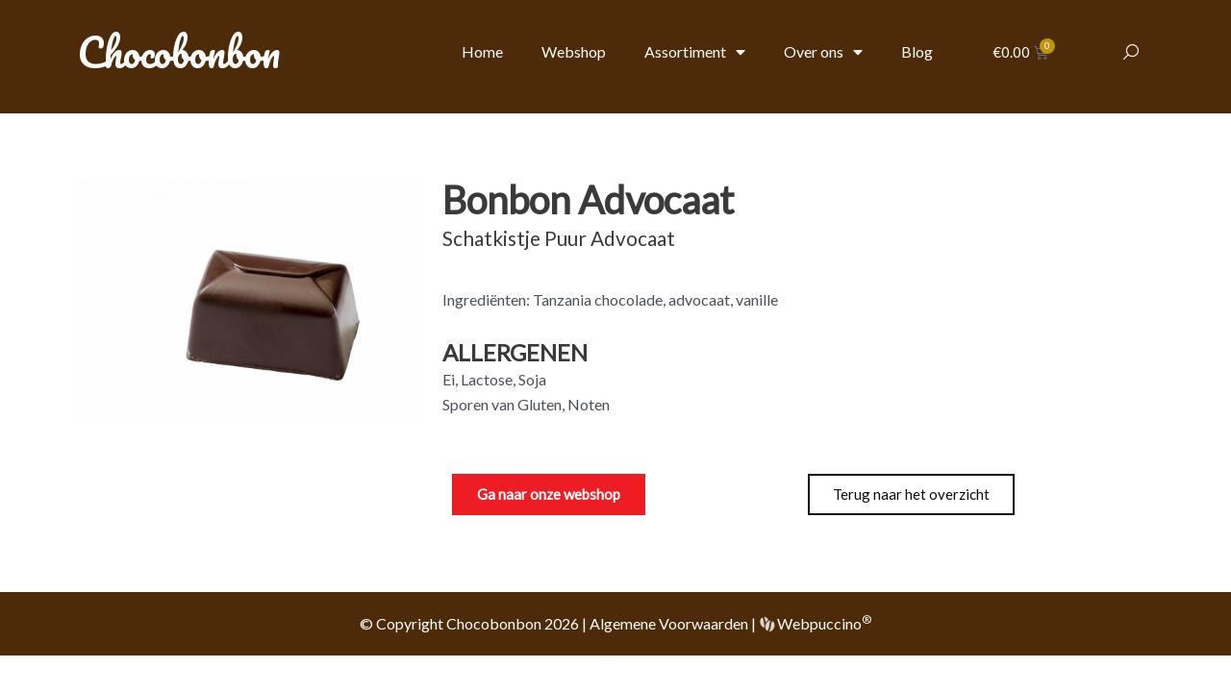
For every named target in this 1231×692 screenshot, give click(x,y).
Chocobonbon (178, 52)
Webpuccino (822, 623)
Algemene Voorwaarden (669, 623)
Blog (917, 51)
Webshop (573, 51)
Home (482, 51)
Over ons (823, 52)
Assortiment (694, 52)
